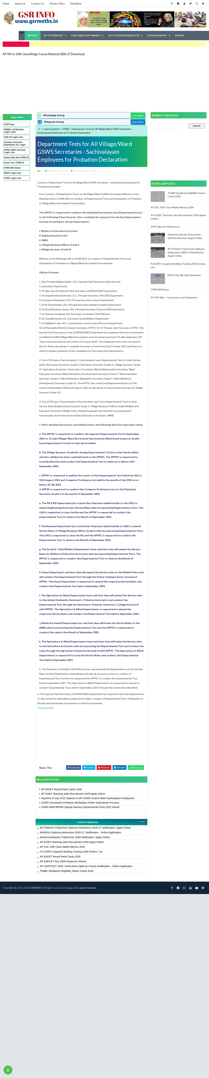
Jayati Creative (88, 887)
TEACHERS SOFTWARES (85, 35)
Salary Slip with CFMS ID (16, 157)
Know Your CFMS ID (14, 162)
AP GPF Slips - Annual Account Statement (174, 297)
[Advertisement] (71, 84)
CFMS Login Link (12, 178)
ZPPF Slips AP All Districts (165, 226)
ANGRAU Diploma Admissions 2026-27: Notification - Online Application (80, 832)
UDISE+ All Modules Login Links (14, 130)
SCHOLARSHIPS (157, 35)
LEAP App (9, 124)
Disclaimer (76, 3)
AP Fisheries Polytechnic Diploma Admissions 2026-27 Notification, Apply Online (85, 827)
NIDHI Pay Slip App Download (184, 275)
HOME (33, 35)
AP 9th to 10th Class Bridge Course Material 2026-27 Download (44, 54)
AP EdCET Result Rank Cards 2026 (61, 789)
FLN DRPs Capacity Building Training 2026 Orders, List (71, 851)
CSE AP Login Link (13, 137)
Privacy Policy (57, 3)
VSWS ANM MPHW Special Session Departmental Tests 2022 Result (80, 807)
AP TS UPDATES (53, 35)
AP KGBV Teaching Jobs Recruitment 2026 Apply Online (73, 793)
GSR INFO (36, 887)
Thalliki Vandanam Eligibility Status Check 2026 (66, 871)
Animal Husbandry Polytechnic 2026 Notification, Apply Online (75, 837)
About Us (20, 3)
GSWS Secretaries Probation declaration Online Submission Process (80, 802)
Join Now (137, 115)
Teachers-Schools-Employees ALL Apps (15, 143)
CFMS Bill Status (12, 168)
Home (6, 3)
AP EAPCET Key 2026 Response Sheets (63, 861)
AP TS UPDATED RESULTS (123, 35)
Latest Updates (51, 129)
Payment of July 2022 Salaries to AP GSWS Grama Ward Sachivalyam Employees (87, 798)
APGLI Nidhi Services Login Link (15, 151)
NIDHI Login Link (12, 173)
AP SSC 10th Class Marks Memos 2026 (62, 846)
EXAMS (179, 35)
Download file (45, 707)
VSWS (66, 129)
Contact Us (37, 3)
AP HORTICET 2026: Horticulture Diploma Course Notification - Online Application (86, 866)
